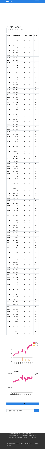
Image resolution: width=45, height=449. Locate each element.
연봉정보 (9, 1)
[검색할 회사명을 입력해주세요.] (20, 410)
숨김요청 (22, 404)
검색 (36, 411)
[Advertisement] (22, 14)
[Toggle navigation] (37, 1)
